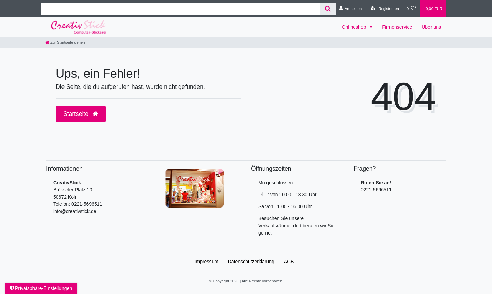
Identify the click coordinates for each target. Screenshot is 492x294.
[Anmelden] (351, 8)
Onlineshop (355, 27)
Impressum (206, 261)
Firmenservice (397, 27)
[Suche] (328, 9)
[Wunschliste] (411, 8)
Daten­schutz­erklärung (251, 261)
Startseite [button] (80, 113)
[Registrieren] (385, 8)
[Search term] (180, 9)
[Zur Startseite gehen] (65, 42)
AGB (289, 261)
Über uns (431, 27)
